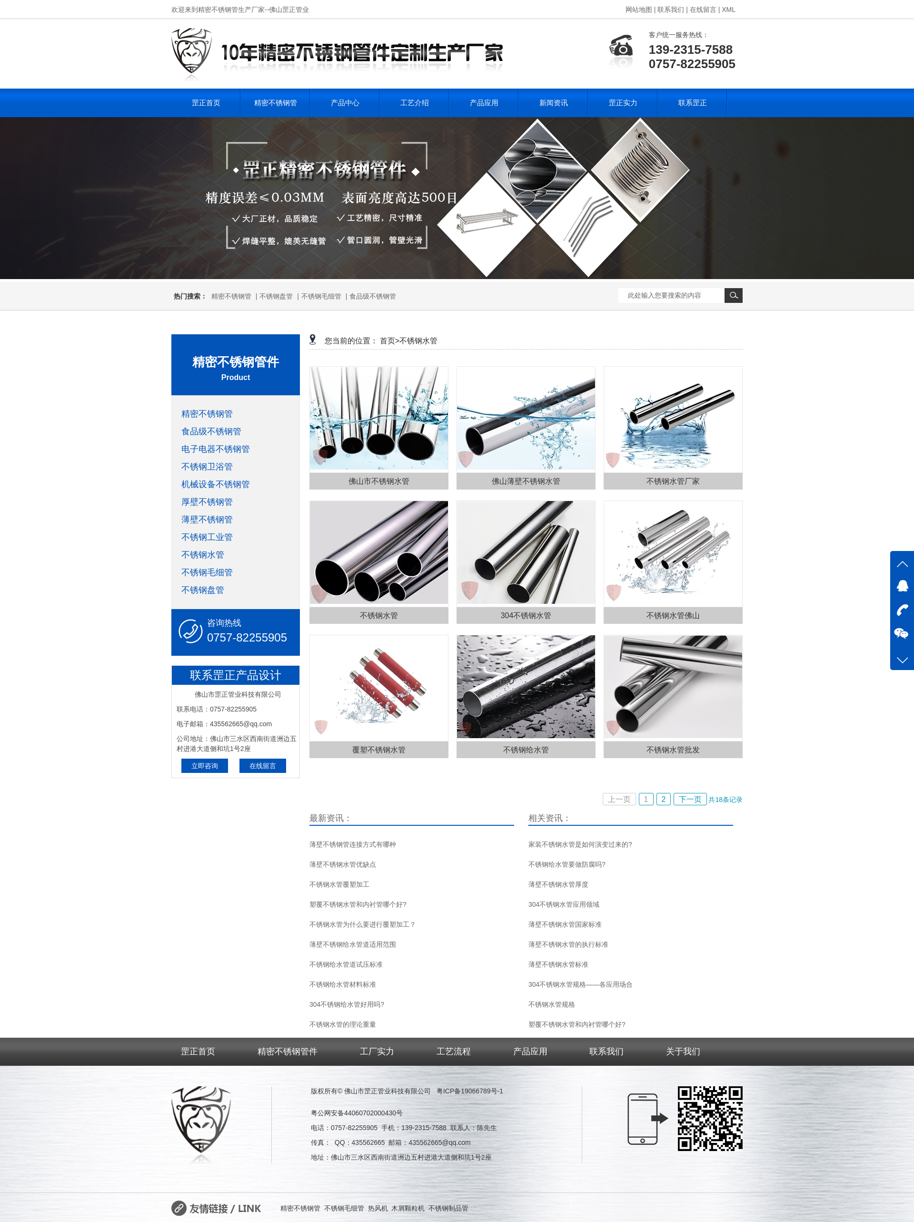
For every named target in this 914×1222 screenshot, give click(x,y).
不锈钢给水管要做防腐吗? (567, 864)
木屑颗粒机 (408, 1208)
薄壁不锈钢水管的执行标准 (568, 944)
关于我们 (683, 1051)
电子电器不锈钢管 (215, 449)
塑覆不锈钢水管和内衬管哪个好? (358, 904)
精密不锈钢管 (275, 103)
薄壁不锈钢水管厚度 (558, 884)
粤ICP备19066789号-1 (470, 1091)
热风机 (378, 1208)
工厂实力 (377, 1051)
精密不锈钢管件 (288, 1051)
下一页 (690, 799)
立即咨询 (204, 766)
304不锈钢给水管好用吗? (346, 1004)
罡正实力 (623, 103)
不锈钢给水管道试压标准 (346, 964)
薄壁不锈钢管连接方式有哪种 (352, 844)
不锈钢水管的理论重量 (342, 1024)
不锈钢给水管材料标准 (342, 984)
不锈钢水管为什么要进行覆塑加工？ (362, 924)
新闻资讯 (553, 103)
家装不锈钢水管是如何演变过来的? (580, 844)
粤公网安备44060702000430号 (357, 1113)
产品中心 (345, 103)
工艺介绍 (414, 103)
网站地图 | (641, 9)
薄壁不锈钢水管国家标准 (565, 924)
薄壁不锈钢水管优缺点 (342, 864)
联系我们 (606, 1051)
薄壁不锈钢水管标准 (558, 964)
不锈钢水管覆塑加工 (339, 884)
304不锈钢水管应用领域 (563, 904)
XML (728, 9)
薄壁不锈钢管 (207, 519)
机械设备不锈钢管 (215, 484)
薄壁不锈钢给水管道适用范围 (352, 944)
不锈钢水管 (202, 555)
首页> (389, 341)
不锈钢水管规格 (551, 1004)
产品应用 (484, 103)
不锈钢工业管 (207, 537)
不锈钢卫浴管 (207, 466)
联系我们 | (672, 9)
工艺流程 (454, 1051)
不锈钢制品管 (448, 1208)
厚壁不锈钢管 (207, 502)
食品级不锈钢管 (372, 296)
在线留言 (262, 766)
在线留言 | (705, 9)
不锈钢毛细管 (321, 296)
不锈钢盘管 (276, 296)
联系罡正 (692, 103)
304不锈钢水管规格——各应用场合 (580, 984)
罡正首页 (206, 103)
